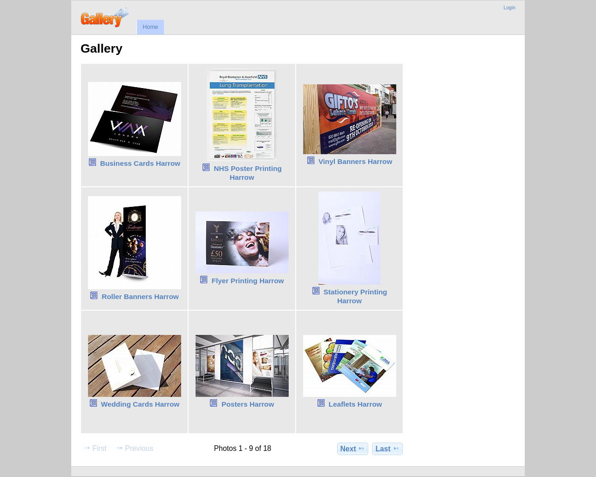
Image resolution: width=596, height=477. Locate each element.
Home (150, 27)
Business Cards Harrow (140, 163)
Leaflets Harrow (355, 404)
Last (388, 448)
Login (509, 7)
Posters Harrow (248, 404)
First (94, 448)
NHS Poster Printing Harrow (248, 172)
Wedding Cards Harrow (140, 404)
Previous (134, 448)
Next (352, 448)
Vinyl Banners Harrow (355, 161)
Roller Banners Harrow (140, 296)
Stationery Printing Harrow (355, 296)
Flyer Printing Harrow (248, 281)
